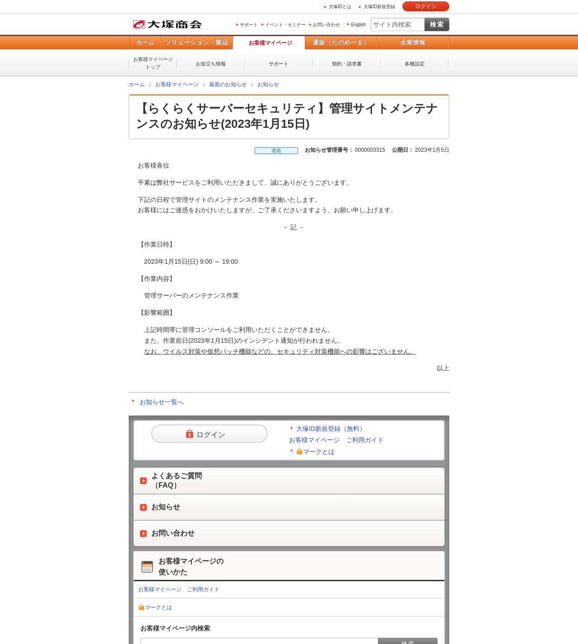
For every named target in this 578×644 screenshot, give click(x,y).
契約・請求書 (347, 63)
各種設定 (414, 63)
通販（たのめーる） (340, 42)
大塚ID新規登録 (379, 6)
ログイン (426, 6)
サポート (249, 24)
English (358, 24)
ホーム (145, 42)
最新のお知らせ (228, 84)
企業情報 (412, 42)
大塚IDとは (340, 6)
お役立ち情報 (211, 63)
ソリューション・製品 (196, 42)
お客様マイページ (270, 43)
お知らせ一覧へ (162, 402)
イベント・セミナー (285, 24)
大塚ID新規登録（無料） (331, 428)
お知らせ (268, 84)
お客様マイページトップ (153, 63)
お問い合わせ (326, 24)
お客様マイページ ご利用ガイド (336, 439)
